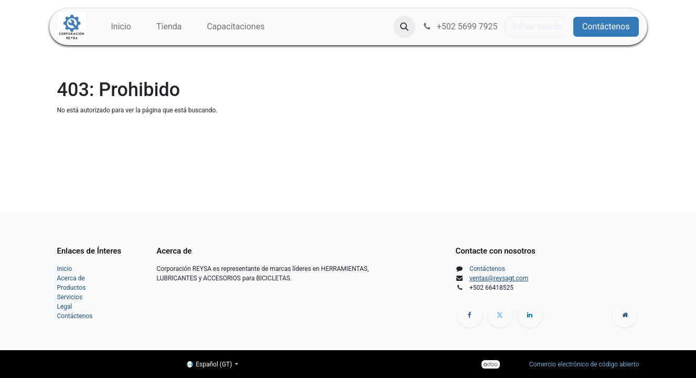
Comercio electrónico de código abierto (584, 364)
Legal (64, 306)
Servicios (70, 297)
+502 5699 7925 (459, 27)
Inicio (64, 268)
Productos (71, 287)
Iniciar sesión (537, 27)
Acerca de (71, 278)
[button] (404, 27)
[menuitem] (121, 26)
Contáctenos (606, 27)
